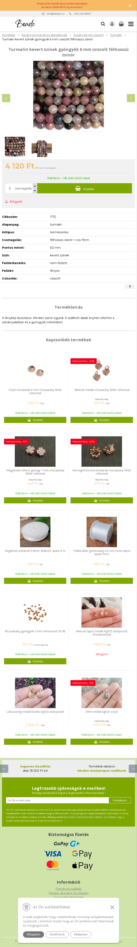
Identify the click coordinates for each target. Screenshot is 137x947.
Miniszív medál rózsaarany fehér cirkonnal (101, 390)
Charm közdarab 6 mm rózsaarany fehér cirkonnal (35, 391)
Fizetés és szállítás (68, 889)
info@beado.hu (56, 13)
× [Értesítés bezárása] (130, 5)
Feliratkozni (120, 800)
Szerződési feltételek (68, 897)
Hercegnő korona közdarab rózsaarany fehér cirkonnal (101, 471)
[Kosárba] (84, 188)
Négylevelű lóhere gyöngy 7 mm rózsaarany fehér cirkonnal (35, 471)
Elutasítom (81, 934)
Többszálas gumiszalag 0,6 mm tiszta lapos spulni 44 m (102, 552)
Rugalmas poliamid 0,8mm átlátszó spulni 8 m (35, 551)
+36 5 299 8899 (82, 13)
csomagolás (23, 188)
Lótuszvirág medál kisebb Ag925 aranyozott (35, 712)
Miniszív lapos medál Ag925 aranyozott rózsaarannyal (101, 632)
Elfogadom (33, 934)
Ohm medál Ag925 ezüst (102, 712)
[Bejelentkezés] (112, 24)
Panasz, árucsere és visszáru (69, 893)
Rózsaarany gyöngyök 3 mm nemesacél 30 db (35, 631)
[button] (103, 24)
